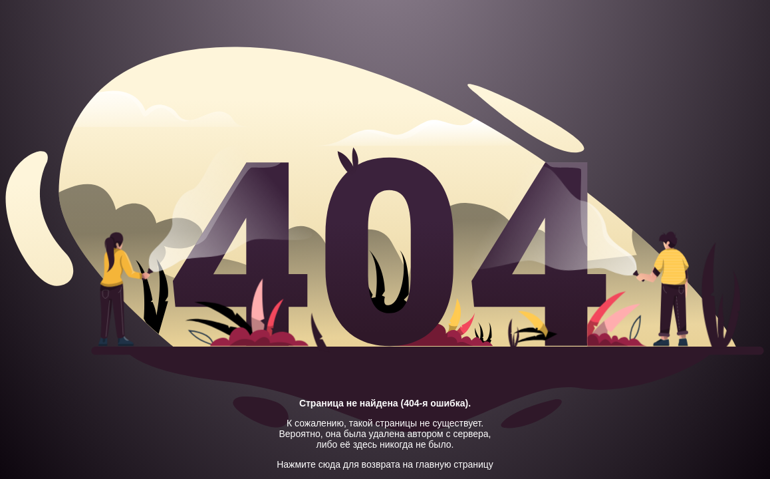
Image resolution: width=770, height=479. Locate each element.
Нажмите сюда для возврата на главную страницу (385, 464)
